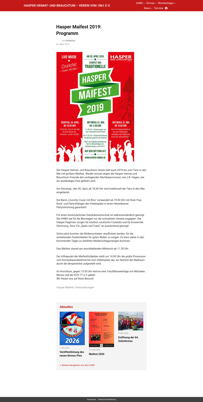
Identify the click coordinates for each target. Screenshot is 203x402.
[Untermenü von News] (152, 8)
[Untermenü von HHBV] (144, 3)
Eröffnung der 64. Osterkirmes (128, 339)
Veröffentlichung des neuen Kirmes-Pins (72, 353)
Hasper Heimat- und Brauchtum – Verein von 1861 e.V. (67, 5)
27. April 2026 (94, 350)
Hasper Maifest (65, 287)
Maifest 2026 (96, 354)
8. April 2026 (123, 333)
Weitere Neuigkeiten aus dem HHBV (78, 365)
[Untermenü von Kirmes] (156, 3)
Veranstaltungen (84, 287)
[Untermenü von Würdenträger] (175, 3)
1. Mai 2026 (64, 348)
